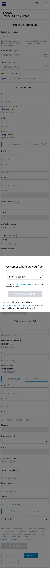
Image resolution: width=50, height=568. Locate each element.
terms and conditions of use (27, 285)
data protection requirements (15, 305)
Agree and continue (25, 294)
